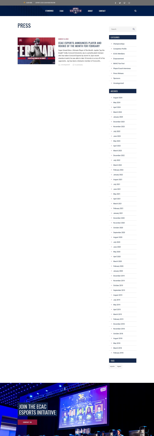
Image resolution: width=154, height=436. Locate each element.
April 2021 (117, 199)
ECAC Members (119, 54)
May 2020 (116, 252)
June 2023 (117, 136)
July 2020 (116, 242)
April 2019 (117, 309)
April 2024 (117, 107)
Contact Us (27, 422)
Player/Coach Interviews (122, 68)
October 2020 (118, 228)
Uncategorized (65, 64)
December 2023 (118, 122)
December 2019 (118, 276)
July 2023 (116, 131)
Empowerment (118, 59)
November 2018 (119, 329)
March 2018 (117, 348)
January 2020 (118, 271)
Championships (118, 44)
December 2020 (118, 218)
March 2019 (117, 314)
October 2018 (118, 334)
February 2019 (118, 319)
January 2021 (118, 213)
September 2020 (119, 232)
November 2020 (119, 223)
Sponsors (116, 78)
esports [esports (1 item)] (112, 366)
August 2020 (117, 237)
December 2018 (118, 324)
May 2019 (116, 305)
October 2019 (118, 285)
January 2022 (118, 175)
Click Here (29, 3)
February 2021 (118, 208)
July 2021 (116, 184)
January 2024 (118, 117)
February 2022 (118, 170)
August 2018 (117, 338)
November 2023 (119, 127)
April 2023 (117, 146)
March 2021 (117, 204)
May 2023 (116, 141)
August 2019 (117, 295)
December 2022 (118, 155)
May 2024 (116, 102)
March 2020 (117, 261)
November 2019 (119, 281)
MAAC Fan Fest (118, 64)
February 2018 (118, 353)
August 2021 (117, 179)
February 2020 (118, 266)
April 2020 (117, 257)
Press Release (118, 73)
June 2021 (117, 189)
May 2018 (116, 343)
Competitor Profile (120, 49)
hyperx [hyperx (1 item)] (119, 366)
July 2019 (116, 300)
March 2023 (117, 151)
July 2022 (116, 160)
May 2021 (116, 194)
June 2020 (117, 247)
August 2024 (117, 98)
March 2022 (117, 165)
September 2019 (119, 290)
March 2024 (117, 112)
